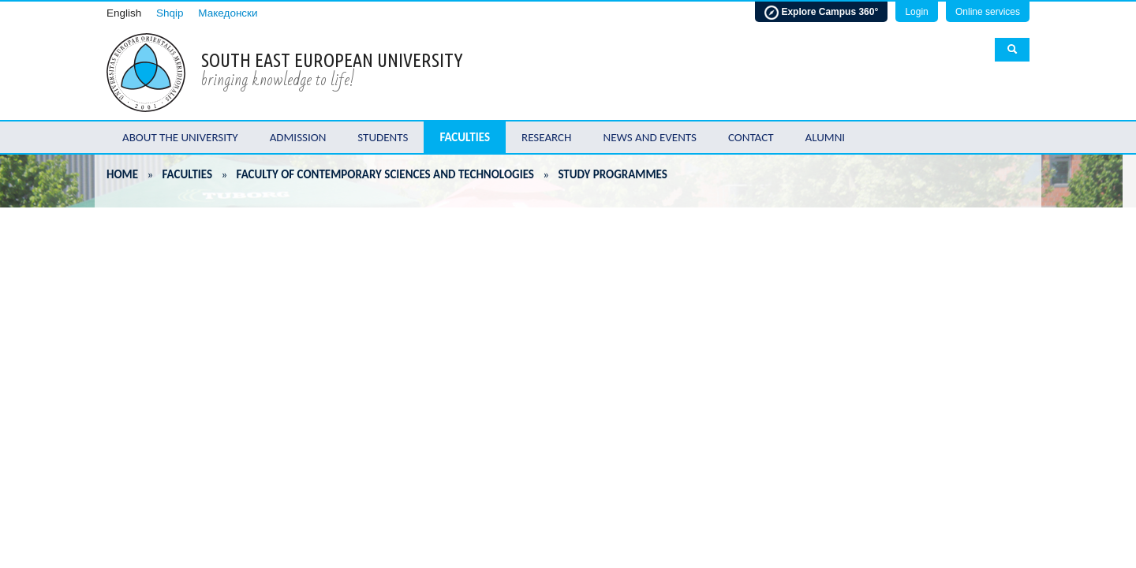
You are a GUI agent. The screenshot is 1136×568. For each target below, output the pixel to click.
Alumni (825, 137)
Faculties (464, 137)
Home (122, 174)
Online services (987, 11)
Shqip (170, 13)
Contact (751, 137)
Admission (298, 137)
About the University (180, 137)
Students (382, 137)
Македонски (227, 13)
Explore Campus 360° (821, 13)
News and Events (650, 137)
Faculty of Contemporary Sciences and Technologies (385, 174)
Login (916, 11)
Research (546, 137)
